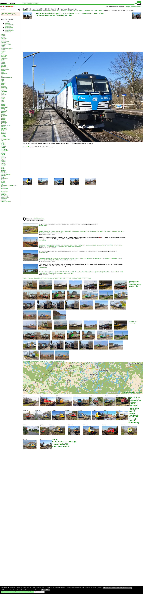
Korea (2, 96)
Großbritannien (5, 69)
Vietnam (3, 187)
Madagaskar (4, 111)
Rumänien (3, 145)
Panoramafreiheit (5, 139)
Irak (2, 75)
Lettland (3, 104)
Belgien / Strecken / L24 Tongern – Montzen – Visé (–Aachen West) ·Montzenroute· (59, 231)
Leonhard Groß (43, 267)
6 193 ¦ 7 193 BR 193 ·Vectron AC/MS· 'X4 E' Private (86, 10)
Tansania (3, 170)
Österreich (3, 133)
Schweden (3, 152)
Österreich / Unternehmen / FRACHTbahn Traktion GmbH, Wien (58, 273)
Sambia (3, 147)
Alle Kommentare (39, 218)
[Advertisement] (57, 34)
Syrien (2, 167)
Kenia (2, 93)
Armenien (3, 40)
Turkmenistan (4, 178)
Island (2, 79)
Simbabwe (3, 157)
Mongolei (3, 121)
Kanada (3, 90)
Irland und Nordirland (6, 77)
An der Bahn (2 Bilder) (59, 446)
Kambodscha (4, 89)
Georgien (3, 66)
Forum (24, 3)
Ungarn (3, 181)
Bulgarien (3, 51)
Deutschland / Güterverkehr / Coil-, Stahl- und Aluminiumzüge (65, 246)
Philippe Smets (43, 225)
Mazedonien (4, 115)
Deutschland (50, 10)
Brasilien (3, 49)
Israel (2, 80)
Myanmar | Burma (5, 125)
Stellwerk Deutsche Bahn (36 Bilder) (133, 415)
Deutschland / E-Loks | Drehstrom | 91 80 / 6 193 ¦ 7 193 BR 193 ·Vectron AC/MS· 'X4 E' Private (70, 13)
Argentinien (4, 38)
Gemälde (3, 193)
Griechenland (4, 68)
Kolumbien (3, 94)
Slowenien (3, 161)
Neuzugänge (4, 191)
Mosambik (3, 124)
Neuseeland (4, 128)
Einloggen (127, 6)
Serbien (3, 156)
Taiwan (2, 168)
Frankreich (3, 65)
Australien (3, 42)
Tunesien (3, 175)
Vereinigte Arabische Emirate (8, 185)
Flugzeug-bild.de (9, 27)
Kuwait (2, 101)
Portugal (3, 143)
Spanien (3, 163)
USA (2, 184)
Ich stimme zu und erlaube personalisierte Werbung (17, 592)
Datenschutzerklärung (6, 201)
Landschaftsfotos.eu (9, 30)
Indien (2, 72)
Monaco (3, 119)
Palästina (3, 136)
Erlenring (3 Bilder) (132, 419)
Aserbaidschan (5, 41)
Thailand (3, 171)
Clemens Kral (42, 240)
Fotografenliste (5, 197)
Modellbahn (4, 194)
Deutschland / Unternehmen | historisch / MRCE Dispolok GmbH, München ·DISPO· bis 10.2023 (62, 258)
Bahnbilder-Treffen (6, 44)
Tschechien (4, 173)
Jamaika (3, 83)
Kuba (2, 100)
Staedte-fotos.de (8, 29)
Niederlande (4, 129)
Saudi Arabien (4, 150)
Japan (2, 84)
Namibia (3, 126)
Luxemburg (4, 110)
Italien (2, 82)
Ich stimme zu (39, 592)
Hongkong (3, 70)
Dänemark (3, 56)
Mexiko (2, 117)
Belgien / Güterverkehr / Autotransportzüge (53, 232)
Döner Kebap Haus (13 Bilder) (133, 409)
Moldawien (3, 118)
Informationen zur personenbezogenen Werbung (117, 587)
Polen (2, 142)
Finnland (3, 63)
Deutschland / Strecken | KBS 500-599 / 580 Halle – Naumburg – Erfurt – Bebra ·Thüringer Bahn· (62, 245)
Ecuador (3, 59)
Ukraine (3, 180)
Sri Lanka (3, 164)
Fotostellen (4, 198)
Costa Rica (4, 55)
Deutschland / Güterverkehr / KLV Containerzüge (98, 258)
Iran (2, 76)
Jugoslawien (4, 87)
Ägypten (3, 34)
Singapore (3, 159)
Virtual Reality (4, 196)
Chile (2, 52)
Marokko (3, 114)
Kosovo (3, 97)
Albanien (3, 35)
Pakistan (3, 135)
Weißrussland (4, 188)
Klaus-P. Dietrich (27, 147)
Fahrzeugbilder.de (9, 24)
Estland (3, 62)
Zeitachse (3, 200)
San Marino (4, 149)
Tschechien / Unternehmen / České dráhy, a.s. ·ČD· (54, 15)
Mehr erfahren (46, 590)
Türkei (2, 177)
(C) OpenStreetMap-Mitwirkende (133, 392)
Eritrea (2, 61)
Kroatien (3, 98)
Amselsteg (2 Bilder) (59, 444)
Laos (2, 103)
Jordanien (3, 86)
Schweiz (3, 153)
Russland (3, 146)
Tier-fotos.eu (8, 31)
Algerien (3, 37)
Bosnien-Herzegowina (6, 48)
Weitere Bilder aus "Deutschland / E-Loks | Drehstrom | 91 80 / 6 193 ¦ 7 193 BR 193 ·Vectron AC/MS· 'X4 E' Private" (57, 278)
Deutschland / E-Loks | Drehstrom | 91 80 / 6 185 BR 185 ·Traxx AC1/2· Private (58, 271)
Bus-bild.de (7, 23)
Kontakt (30, 3)
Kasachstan (4, 91)
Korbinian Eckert (43, 252)
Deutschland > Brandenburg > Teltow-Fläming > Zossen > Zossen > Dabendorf (44, 361)
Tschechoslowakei (5, 174)
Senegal (3, 154)
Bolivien (3, 47)
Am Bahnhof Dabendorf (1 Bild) (62, 442)
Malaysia (3, 112)
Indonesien (4, 73)
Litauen (3, 108)
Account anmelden (136, 6)
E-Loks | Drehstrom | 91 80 (62, 10)
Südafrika (3, 166)
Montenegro (4, 122)
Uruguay (3, 182)
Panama (3, 138)
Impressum (35, 3)
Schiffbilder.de (8, 26)
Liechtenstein (4, 107)
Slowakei (3, 160)
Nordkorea (3, 131)
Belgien (3, 45)
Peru (2, 140)
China (2, 54)
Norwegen (3, 132)
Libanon (3, 105)
